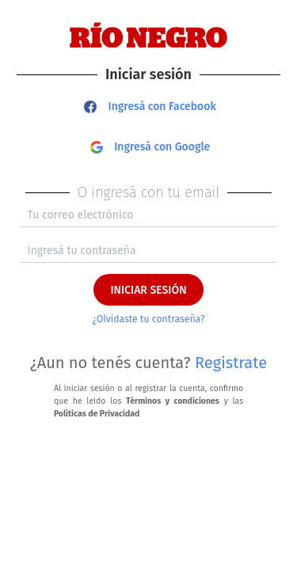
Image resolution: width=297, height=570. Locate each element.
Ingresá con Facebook (150, 106)
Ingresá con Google (150, 147)
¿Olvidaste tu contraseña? (148, 319)
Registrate (231, 362)
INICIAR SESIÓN (148, 290)
